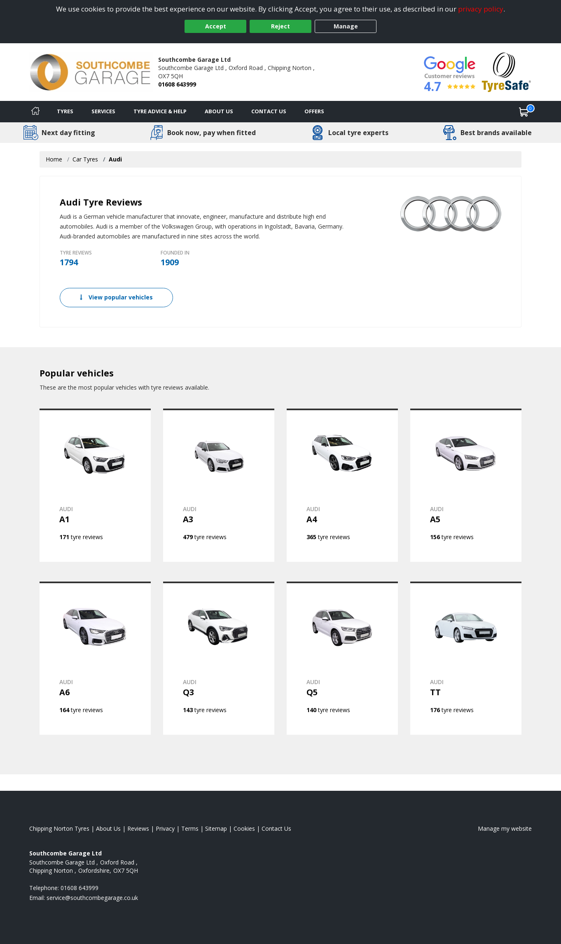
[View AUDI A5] (465, 485)
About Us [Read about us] (108, 828)
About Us (219, 111)
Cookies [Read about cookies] (244, 828)
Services (103, 111)
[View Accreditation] (506, 71)
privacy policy (480, 9)
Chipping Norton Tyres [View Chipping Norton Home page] (59, 828)
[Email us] (92, 898)
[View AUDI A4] (342, 485)
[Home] (35, 111)
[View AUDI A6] (95, 658)
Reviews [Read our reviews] (138, 828)
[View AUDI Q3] (218, 658)
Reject (280, 26)
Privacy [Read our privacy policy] (165, 828)
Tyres (65, 111)
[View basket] (524, 111)
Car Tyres (85, 159)
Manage (346, 26)
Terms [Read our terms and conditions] (190, 828)
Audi (115, 159)
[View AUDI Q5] (342, 658)
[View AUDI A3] (218, 485)
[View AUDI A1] (95, 485)
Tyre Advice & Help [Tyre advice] (160, 111)
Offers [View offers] (314, 111)
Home (54, 159)
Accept (215, 26)
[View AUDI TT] (465, 658)
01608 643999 (177, 84)
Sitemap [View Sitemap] (216, 828)
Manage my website (505, 828)
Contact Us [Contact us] (268, 111)
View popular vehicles (116, 297)
